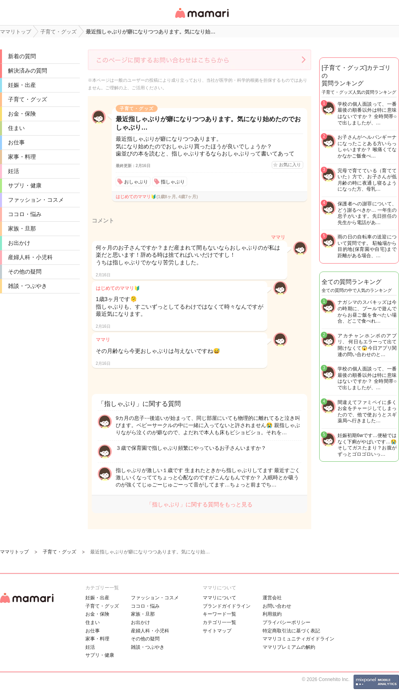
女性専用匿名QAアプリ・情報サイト (201, 18)
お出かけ (19, 243)
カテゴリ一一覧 (219, 622)
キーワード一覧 (219, 614)
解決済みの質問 (27, 70)
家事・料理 (22, 157)
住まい (16, 128)
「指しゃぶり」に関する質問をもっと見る (199, 504)
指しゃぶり (173, 182)
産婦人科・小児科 (30, 257)
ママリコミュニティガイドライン (298, 639)
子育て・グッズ (27, 99)
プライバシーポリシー (286, 622)
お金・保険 (22, 113)
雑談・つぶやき (27, 286)
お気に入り (290, 164)
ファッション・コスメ (36, 200)
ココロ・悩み (24, 214)
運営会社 (272, 597)
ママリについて (219, 597)
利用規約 (272, 614)
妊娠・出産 (22, 85)
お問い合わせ (277, 606)
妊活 (13, 171)
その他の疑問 (24, 271)
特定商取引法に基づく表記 (291, 631)
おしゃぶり (136, 182)
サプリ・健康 (24, 185)
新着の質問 (22, 56)
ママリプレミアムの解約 (289, 647)
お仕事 (16, 142)
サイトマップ (217, 631)
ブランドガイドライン (227, 606)
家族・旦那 (22, 228)
